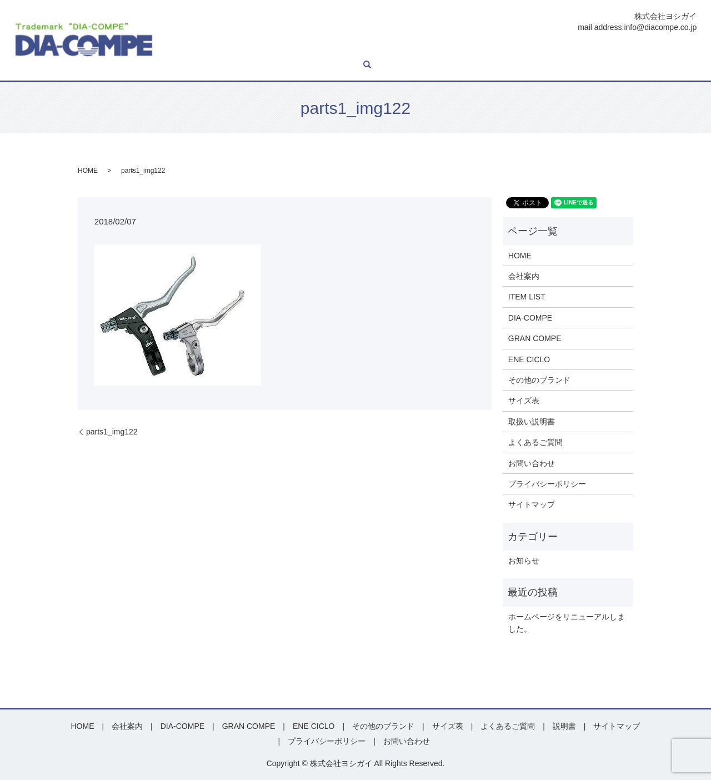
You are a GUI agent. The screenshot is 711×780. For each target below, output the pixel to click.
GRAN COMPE (361, 48)
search (172, 65)
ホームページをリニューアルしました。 (566, 622)
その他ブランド (472, 48)
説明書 (558, 48)
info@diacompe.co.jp (660, 27)
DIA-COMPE (305, 48)
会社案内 (215, 48)
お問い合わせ (663, 48)
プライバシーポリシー (547, 483)
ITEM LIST (257, 48)
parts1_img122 (112, 431)
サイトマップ (531, 504)
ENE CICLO (417, 48)
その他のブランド (539, 380)
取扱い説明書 (531, 421)
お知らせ (523, 560)
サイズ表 (523, 48)
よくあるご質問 (605, 48)
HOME (180, 48)
